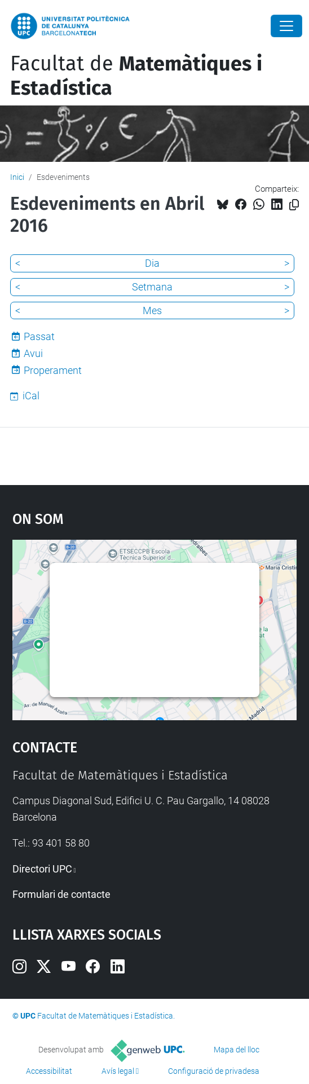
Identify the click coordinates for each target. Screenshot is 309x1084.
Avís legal (117, 1071)
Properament (53, 370)
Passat (39, 336)
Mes (152, 310)
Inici (17, 177)
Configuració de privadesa (213, 1071)
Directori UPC (42, 869)
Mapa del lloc (236, 1049)
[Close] (286, 26)
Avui (33, 353)
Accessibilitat (49, 1071)
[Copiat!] (294, 205)
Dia (152, 263)
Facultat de (136, 75)
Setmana (152, 287)
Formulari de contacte (61, 894)
